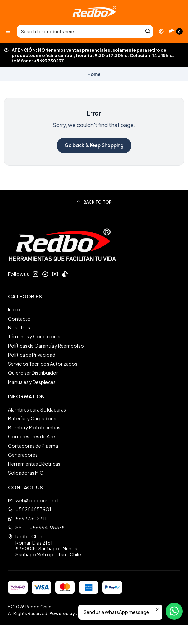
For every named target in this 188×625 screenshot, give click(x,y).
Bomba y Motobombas (34, 427)
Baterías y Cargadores (33, 418)
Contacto (19, 319)
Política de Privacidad (31, 355)
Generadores (23, 455)
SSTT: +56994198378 (36, 527)
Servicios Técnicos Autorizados (42, 364)
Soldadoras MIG (26, 473)
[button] (94, 202)
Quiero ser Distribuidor (33, 373)
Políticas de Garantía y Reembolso (46, 345)
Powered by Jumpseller (74, 613)
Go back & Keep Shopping (94, 145)
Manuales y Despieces (32, 382)
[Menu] (8, 31)
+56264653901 (29, 509)
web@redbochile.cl (33, 500)
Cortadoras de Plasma (33, 445)
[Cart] (176, 31)
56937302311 (27, 518)
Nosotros (19, 327)
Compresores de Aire (31, 436)
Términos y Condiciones (35, 336)
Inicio (14, 309)
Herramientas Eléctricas (34, 464)
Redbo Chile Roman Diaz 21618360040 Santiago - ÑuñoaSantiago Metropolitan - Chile (44, 545)
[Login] (161, 31)
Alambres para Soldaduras (37, 409)
